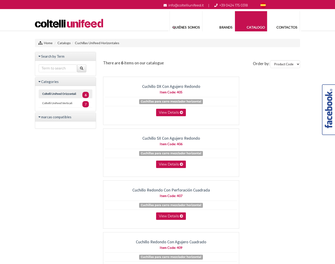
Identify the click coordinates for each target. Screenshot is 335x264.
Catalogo (64, 43)
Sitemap (132, 242)
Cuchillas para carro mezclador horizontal (135, 106)
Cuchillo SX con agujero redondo (201, 89)
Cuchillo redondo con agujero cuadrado (133, 140)
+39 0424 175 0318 (233, 5)
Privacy (146, 242)
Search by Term (52, 56)
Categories (50, 81)
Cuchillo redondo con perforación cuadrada (270, 89)
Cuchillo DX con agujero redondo (133, 89)
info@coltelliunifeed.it (186, 5)
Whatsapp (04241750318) (170, 225)
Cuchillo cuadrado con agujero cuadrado (201, 140)
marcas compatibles (56, 117)
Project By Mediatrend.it (191, 242)
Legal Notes (162, 242)
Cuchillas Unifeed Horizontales (97, 43)
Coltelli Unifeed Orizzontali (65, 95)
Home (48, 43)
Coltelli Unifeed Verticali (65, 104)
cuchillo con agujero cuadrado (269, 138)
